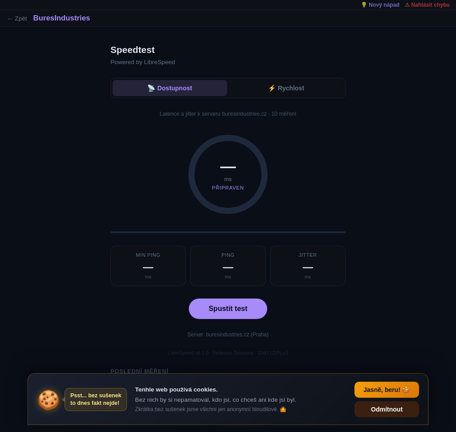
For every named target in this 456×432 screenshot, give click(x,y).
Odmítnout (387, 409)
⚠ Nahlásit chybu (427, 5)
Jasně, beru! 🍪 (386, 389)
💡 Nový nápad (380, 5)
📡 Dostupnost (169, 88)
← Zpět (17, 18)
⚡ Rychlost (286, 88)
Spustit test (227, 308)
